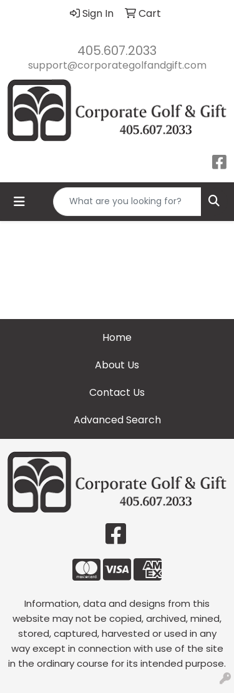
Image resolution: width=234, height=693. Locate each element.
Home (117, 337)
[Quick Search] (127, 201)
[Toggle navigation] (19, 201)
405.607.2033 (117, 50)
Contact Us (117, 392)
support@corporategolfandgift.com (117, 65)
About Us (117, 365)
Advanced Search (117, 420)
